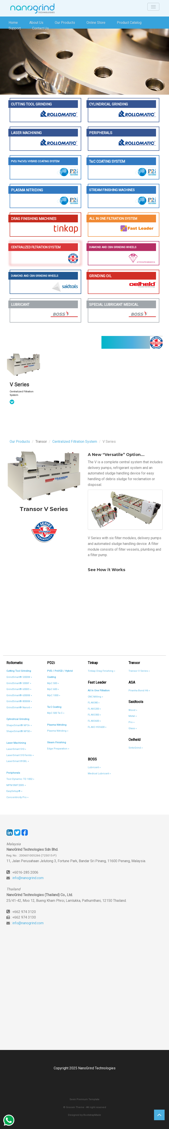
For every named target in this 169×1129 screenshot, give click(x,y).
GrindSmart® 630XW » (19, 695)
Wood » (133, 710)
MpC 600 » (53, 689)
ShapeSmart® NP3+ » (19, 725)
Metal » (133, 716)
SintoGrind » (136, 747)
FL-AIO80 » (93, 702)
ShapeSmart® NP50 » (18, 731)
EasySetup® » (14, 791)
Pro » (131, 722)
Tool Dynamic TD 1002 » (20, 779)
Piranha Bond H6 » (139, 690)
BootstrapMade (92, 1115)
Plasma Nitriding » (57, 730)
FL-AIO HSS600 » (97, 727)
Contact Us (40, 28)
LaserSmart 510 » (16, 749)
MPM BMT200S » (16, 785)
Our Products (65, 22)
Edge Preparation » (58, 748)
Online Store (95, 22)
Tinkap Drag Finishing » (101, 671)
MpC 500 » (53, 683)
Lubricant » (94, 767)
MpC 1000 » (53, 695)
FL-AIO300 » (94, 714)
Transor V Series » (139, 671)
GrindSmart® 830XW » (19, 701)
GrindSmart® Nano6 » (19, 707)
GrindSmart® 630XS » (18, 689)
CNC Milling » (95, 696)
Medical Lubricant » (99, 773)
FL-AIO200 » (94, 708)
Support (15, 28)
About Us (36, 22)
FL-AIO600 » (94, 720)
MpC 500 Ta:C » (55, 713)
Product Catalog (129, 22)
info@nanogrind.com (28, 878)
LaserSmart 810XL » (17, 761)
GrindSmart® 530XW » (19, 677)
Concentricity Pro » (17, 797)
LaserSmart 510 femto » (20, 755)
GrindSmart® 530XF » (18, 683)
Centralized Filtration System (74, 441)
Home (13, 22)
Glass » (133, 728)
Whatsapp (8, 1120)
